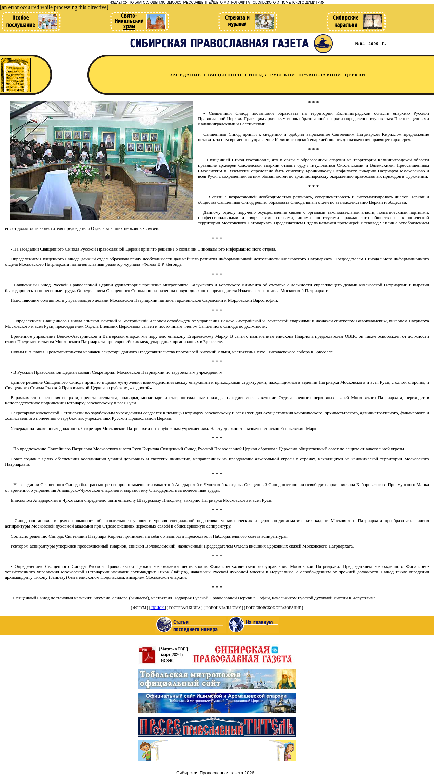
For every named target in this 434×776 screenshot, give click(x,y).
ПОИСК (157, 608)
